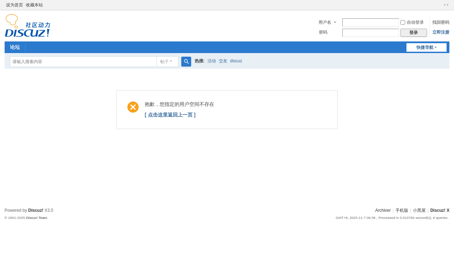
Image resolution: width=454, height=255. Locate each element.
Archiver (383, 210)
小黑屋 (419, 210)
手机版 (401, 210)
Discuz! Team (36, 218)
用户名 (325, 22)
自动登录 (412, 22)
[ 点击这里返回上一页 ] (170, 115)
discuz (236, 60)
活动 (211, 60)
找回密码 (440, 22)
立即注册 (440, 32)
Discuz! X (439, 210)
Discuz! (36, 210)
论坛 (15, 47)
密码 (323, 32)
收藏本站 (34, 4)
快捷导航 (424, 47)
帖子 (164, 61)
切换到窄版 (446, 5)
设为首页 (14, 4)
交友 (223, 60)
